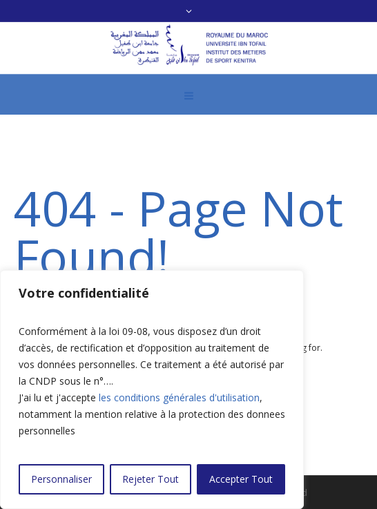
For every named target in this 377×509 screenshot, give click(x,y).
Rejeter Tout (150, 479)
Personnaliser (61, 479)
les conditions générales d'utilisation (179, 397)
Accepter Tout (241, 479)
